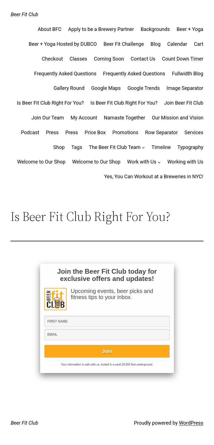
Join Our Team (47, 118)
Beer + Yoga (190, 29)
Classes (78, 59)
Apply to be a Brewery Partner (101, 29)
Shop (59, 147)
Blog (155, 44)
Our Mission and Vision (177, 118)
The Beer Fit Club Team (114, 147)
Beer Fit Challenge (123, 44)
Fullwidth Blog (187, 73)
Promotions (125, 132)
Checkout (52, 59)
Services (193, 132)
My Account (83, 118)
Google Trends (143, 88)
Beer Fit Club (24, 14)
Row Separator (161, 132)
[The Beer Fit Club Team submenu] (143, 147)
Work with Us (141, 162)
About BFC (49, 29)
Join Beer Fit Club (183, 103)
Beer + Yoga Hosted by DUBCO (63, 44)
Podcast (30, 132)
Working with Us (185, 162)
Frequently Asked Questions (65, 73)
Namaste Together (124, 118)
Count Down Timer (182, 59)
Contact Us (143, 59)
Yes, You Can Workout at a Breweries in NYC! (153, 176)
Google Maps (106, 88)
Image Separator (184, 88)
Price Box (95, 132)
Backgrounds (155, 29)
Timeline (161, 147)
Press (52, 132)
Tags (76, 147)
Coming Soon (109, 59)
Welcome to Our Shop (41, 162)
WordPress (191, 423)
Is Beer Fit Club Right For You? (50, 103)
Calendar (177, 44)
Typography (190, 147)
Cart (198, 44)
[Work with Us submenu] (159, 161)
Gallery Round (69, 88)
